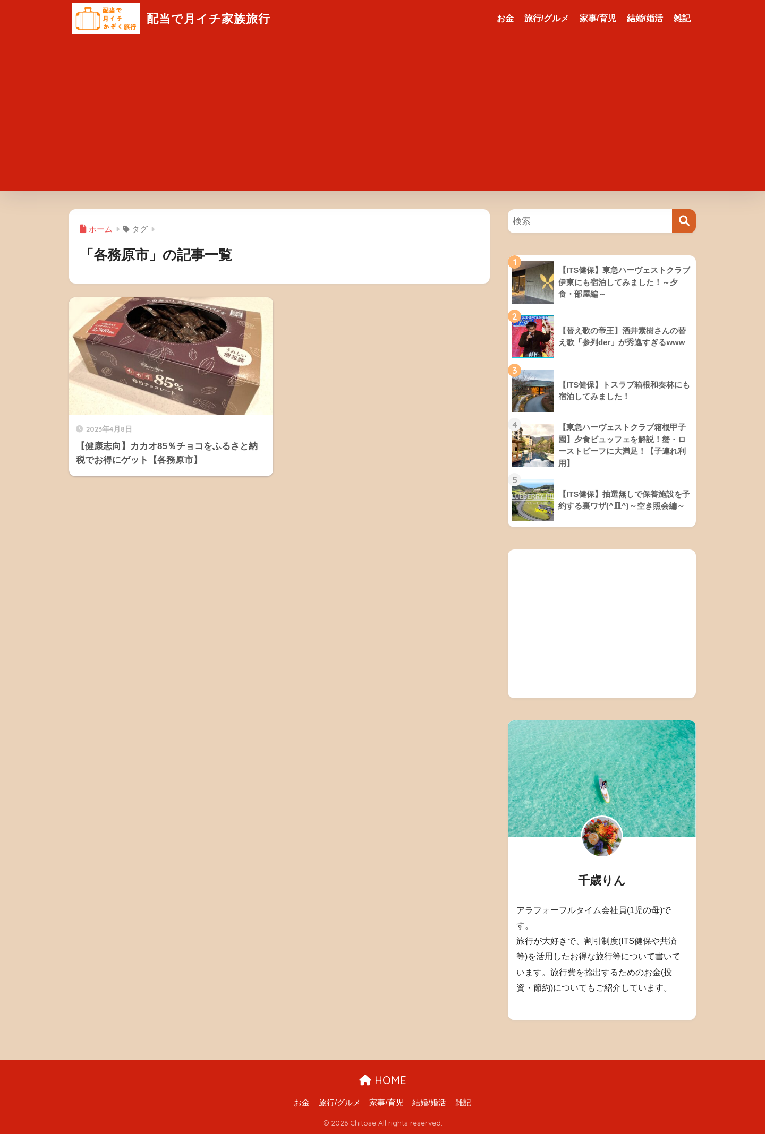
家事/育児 (598, 18)
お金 (505, 18)
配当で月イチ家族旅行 (174, 18)
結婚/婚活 (645, 18)
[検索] (684, 221)
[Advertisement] (382, 116)
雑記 (682, 18)
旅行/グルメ (546, 18)
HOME (382, 1080)
